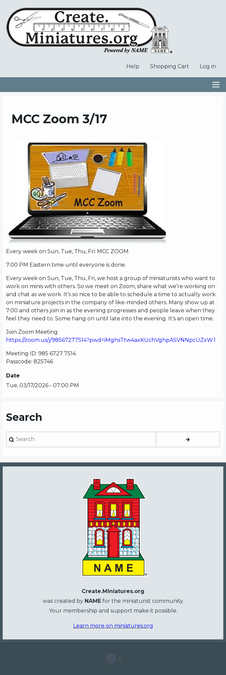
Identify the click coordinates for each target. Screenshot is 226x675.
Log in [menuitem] (208, 66)
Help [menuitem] (132, 66)
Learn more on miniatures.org (113, 626)
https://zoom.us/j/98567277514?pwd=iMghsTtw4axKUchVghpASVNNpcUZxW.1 (111, 340)
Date (13, 375)
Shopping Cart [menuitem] (169, 66)
